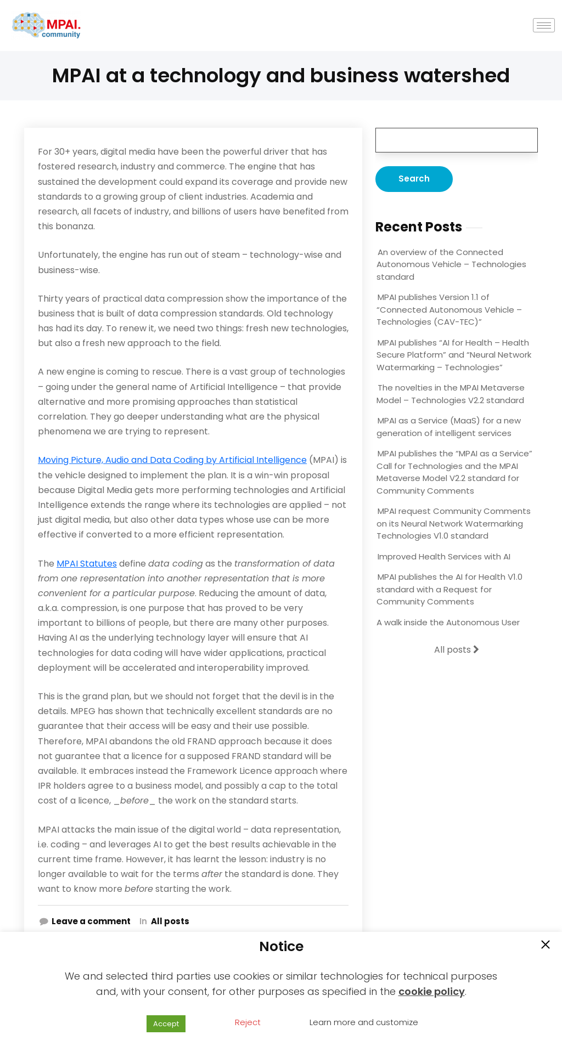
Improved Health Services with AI (444, 556)
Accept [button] (166, 1024)
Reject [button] (248, 1022)
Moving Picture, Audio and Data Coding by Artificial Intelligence (172, 460)
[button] (545, 945)
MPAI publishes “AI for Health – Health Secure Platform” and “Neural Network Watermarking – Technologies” (453, 355)
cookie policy (431, 991)
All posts (170, 921)
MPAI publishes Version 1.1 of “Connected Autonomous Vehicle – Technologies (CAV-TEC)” (449, 309)
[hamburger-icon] (544, 25)
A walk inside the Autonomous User (448, 622)
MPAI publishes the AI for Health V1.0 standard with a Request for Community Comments (449, 589)
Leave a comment (91, 921)
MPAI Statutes (87, 563)
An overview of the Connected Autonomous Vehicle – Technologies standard (451, 264)
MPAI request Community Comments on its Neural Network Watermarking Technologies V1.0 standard (453, 523)
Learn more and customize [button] (364, 1022)
